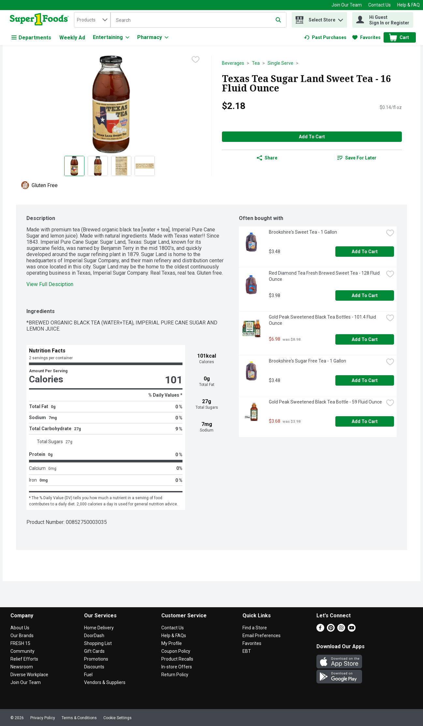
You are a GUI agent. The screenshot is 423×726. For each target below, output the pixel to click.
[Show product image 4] (145, 166)
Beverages (233, 63)
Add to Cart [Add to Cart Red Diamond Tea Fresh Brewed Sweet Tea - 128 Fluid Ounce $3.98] (365, 295)
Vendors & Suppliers (104, 682)
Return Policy (174, 674)
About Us (19, 627)
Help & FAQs (173, 635)
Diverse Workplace (29, 674)
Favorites (251, 643)
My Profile (171, 643)
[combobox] (92, 20)
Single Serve (280, 63)
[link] (325, 37)
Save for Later (356, 157)
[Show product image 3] (121, 166)
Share (267, 157)
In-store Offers (176, 666)
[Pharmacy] (152, 37)
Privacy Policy (42, 718)
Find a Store (254, 627)
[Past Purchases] (325, 37)
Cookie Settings (117, 718)
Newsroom (21, 666)
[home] (40, 20)
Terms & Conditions (79, 718)
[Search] (198, 20)
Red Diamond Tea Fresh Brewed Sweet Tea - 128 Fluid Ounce (325, 276)
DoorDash (94, 635)
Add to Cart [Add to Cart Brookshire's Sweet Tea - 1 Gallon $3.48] (365, 251)
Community (22, 651)
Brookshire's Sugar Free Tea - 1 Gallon (307, 360)
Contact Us (379, 4)
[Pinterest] (331, 630)
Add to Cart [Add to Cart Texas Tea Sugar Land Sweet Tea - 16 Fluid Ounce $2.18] (312, 136)
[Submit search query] (278, 20)
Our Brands (22, 635)
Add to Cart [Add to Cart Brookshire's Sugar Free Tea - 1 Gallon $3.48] (365, 380)
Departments (31, 37)
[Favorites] (366, 37)
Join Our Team (346, 4)
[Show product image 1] (74, 166)
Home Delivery (99, 627)
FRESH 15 (20, 643)
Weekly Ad (72, 37)
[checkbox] (195, 60)
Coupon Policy (175, 651)
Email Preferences (261, 635)
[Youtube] (352, 630)
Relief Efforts (24, 659)
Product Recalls (177, 659)
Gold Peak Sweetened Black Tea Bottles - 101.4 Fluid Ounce (323, 320)
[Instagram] (341, 630)
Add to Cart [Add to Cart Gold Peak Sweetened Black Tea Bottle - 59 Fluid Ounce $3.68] (365, 421)
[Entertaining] (111, 37)
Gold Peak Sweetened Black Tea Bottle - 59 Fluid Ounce (325, 401)
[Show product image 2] (98, 166)
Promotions (96, 659)
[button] (340, 18)
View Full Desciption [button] (49, 284)
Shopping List (98, 643)
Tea (256, 63)
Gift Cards (94, 651)
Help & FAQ (408, 4)
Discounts (94, 666)
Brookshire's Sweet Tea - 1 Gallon (303, 232)
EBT (246, 651)
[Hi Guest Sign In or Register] (382, 20)
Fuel (88, 674)
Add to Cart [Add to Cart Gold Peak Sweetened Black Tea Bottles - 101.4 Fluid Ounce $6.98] (365, 339)
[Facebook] (320, 630)
